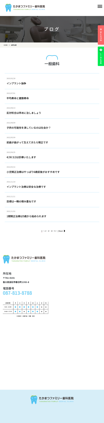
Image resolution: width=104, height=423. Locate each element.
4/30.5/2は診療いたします (21, 157)
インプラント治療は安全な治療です (26, 186)
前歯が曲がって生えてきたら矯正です (27, 142)
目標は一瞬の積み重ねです (21, 201)
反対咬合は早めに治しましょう (24, 113)
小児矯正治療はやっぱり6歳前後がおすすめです (33, 172)
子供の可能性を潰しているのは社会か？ (29, 127)
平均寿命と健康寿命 (18, 98)
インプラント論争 (16, 83)
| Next (60, 231)
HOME (6, 45)
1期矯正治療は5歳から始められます (26, 216)
